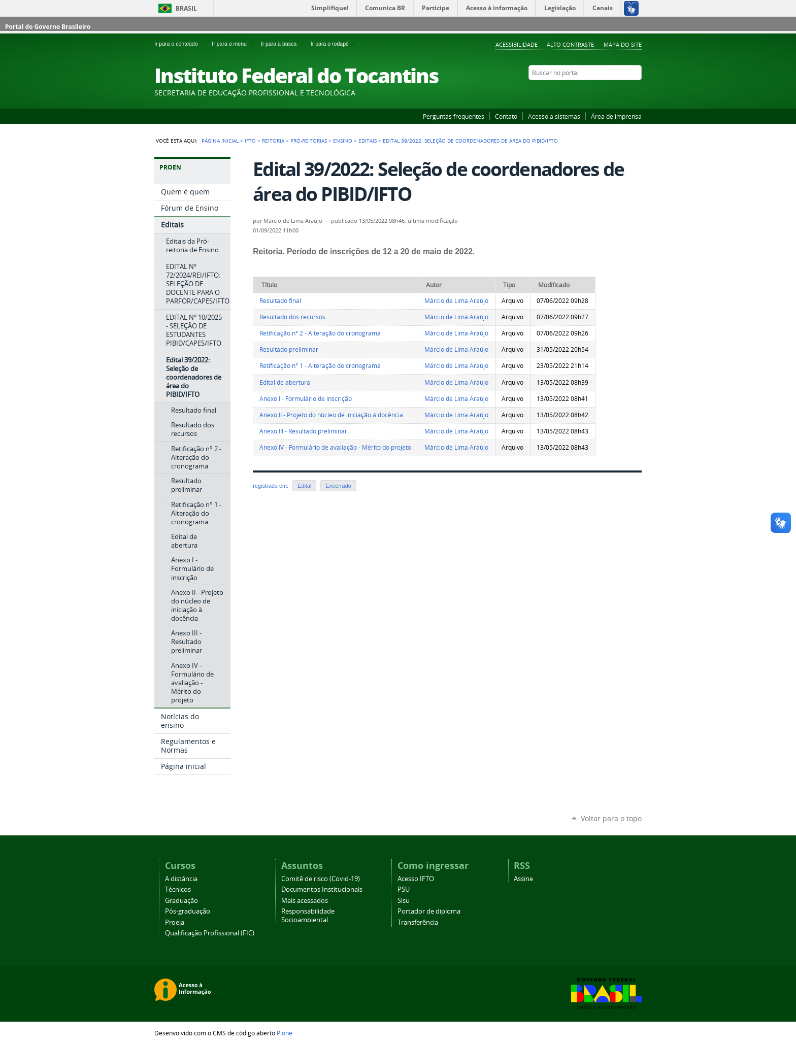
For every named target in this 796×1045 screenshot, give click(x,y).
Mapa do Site (623, 44)
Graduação (181, 900)
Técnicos (178, 889)
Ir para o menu (234, 44)
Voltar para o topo (611, 818)
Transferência (417, 922)
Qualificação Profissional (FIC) (209, 933)
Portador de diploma (428, 911)
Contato (506, 116)
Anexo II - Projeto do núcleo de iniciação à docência (331, 415)
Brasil (186, 8)
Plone (284, 1033)
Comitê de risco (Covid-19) (320, 878)
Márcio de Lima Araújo (456, 300)
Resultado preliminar (288, 349)
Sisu (403, 900)
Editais (367, 140)
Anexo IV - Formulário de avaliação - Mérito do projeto (335, 447)
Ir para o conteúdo (181, 44)
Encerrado (338, 486)
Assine (523, 878)
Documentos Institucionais (321, 889)
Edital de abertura (284, 382)
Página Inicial (220, 140)
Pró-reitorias (308, 140)
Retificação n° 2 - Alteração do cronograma (320, 333)
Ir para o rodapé (334, 44)
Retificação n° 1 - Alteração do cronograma (320, 365)
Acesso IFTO (415, 878)
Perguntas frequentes (453, 116)
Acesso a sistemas (554, 116)
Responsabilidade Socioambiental (308, 915)
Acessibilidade (516, 44)
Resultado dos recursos (292, 317)
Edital (304, 486)
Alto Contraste (570, 44)
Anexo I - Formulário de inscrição (305, 398)
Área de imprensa (616, 116)
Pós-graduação (187, 911)
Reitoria (273, 140)
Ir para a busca (284, 44)
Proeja (174, 922)
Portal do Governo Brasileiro (47, 26)
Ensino (342, 140)
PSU (403, 889)
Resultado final (280, 300)
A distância (181, 878)
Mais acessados (304, 900)
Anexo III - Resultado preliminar (303, 431)
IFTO (250, 140)
